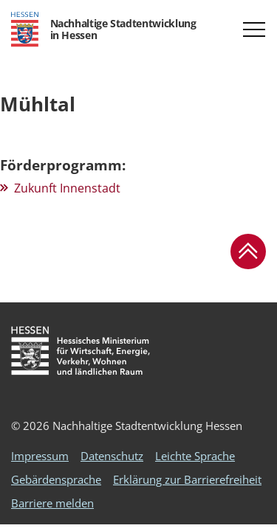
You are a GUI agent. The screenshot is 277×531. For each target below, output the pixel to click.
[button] (254, 29)
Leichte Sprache (195, 455)
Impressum (40, 455)
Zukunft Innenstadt (67, 188)
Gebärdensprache (56, 479)
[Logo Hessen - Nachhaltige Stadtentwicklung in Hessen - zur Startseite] (103, 29)
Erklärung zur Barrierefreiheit (187, 479)
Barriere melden (52, 503)
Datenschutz (112, 455)
